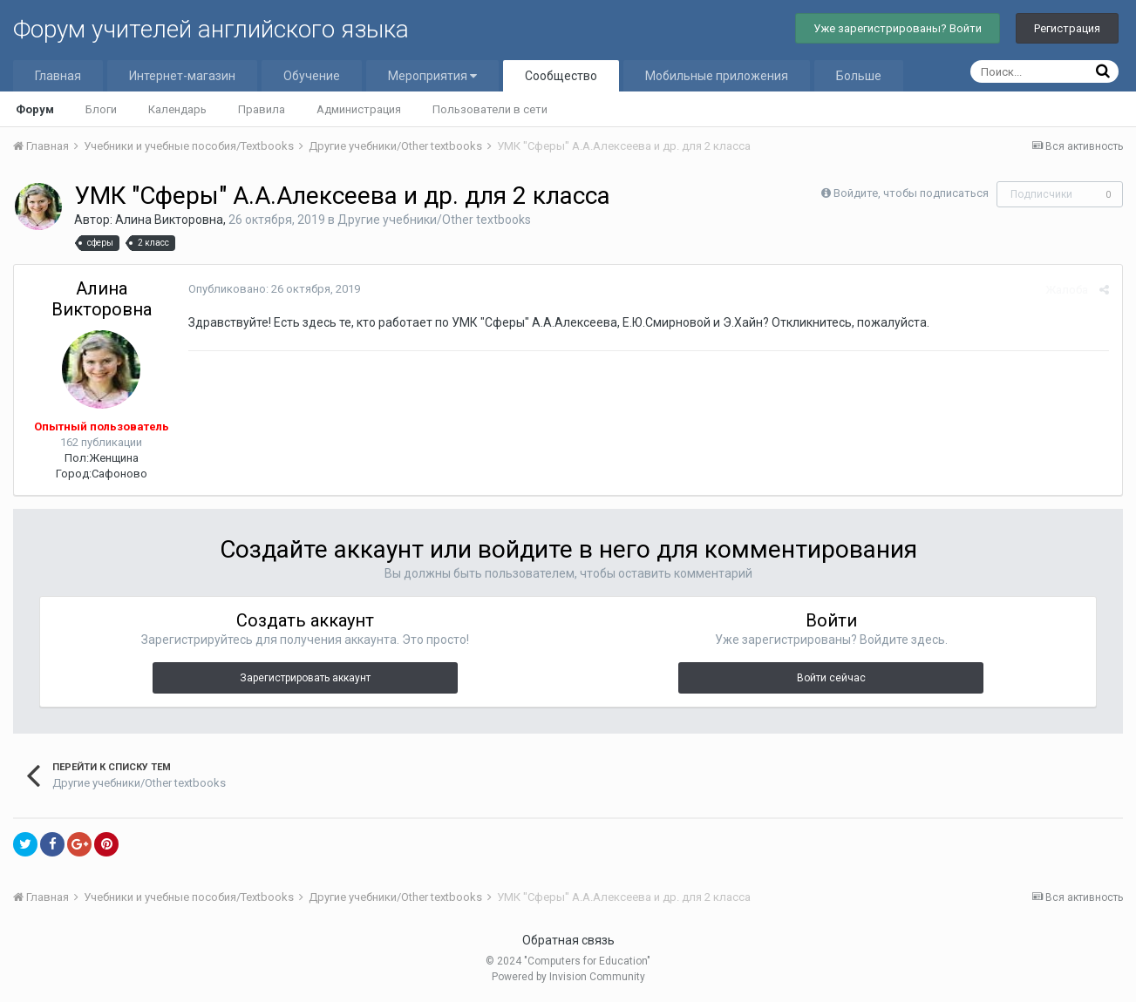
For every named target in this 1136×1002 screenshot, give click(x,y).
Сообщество (561, 76)
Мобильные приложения (716, 76)
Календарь (177, 109)
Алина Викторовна (169, 220)
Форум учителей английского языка (211, 29)
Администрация (358, 109)
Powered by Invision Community (568, 977)
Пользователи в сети (490, 109)
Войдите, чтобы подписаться (911, 193)
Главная (58, 76)
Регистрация (1067, 28)
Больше (858, 76)
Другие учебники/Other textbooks (434, 220)
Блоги (101, 109)
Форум (35, 109)
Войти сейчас (831, 678)
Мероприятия (432, 76)
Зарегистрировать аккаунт (305, 678)
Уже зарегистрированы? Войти (897, 28)
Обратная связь (568, 940)
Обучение (311, 76)
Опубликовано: (274, 288)
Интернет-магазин (182, 76)
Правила (261, 109)
